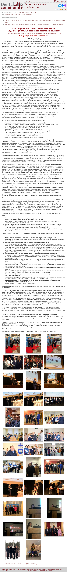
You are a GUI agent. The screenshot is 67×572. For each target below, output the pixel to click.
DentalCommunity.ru (9, 569)
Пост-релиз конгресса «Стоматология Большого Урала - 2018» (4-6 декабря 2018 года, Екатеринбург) (34, 24)
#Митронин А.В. (30, 14)
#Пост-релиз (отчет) (19, 14)
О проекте (27, 1)
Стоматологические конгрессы (27, 12)
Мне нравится (32, 563)
